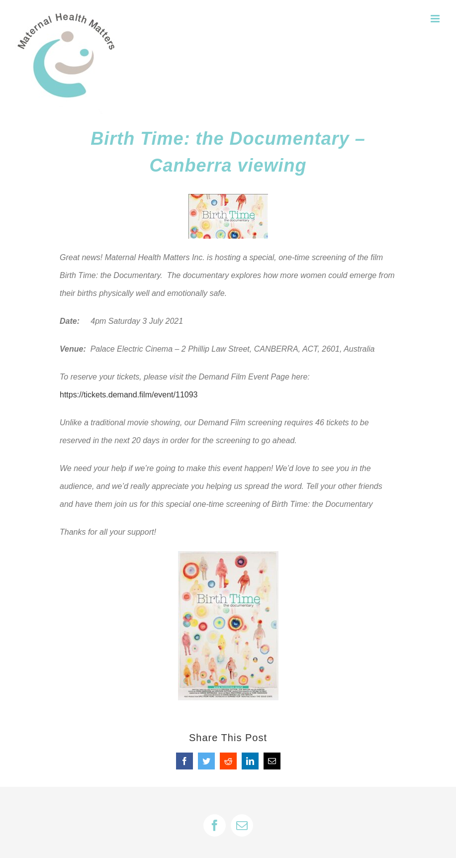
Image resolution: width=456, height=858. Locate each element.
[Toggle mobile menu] (436, 18)
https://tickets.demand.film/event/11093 (128, 394)
